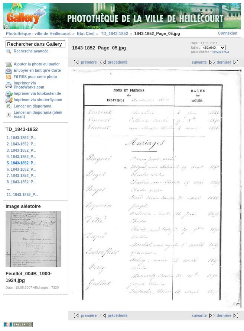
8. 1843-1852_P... (21, 182)
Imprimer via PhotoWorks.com (29, 85)
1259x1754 (220, 52)
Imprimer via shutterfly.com (38, 100)
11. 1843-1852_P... (22, 195)
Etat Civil (85, 33)
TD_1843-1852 (114, 33)
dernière (224, 62)
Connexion (227, 33)
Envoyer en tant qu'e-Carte (37, 70)
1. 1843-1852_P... (21, 138)
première (89, 62)
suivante (199, 62)
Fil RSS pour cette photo (35, 77)
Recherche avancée (31, 51)
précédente (117, 62)
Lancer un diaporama (32, 106)
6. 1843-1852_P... (21, 169)
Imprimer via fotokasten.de (37, 93)
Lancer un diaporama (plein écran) (38, 114)
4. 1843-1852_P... (21, 157)
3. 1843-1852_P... (21, 150)
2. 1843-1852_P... (21, 144)
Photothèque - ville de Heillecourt (38, 33)
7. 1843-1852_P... (21, 176)
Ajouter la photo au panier (37, 64)
